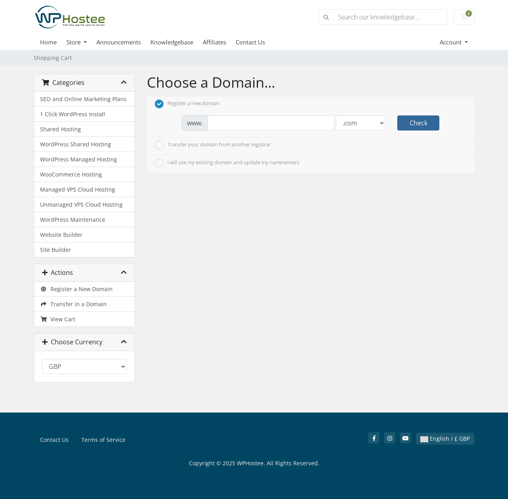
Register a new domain (187, 104)
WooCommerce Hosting (71, 174)
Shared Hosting (60, 129)
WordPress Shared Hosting (75, 144)
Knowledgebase (171, 42)
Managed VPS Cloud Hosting (77, 189)
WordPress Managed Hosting (78, 159)
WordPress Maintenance (72, 219)
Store (74, 42)
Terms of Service (103, 439)
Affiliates (214, 42)
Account (451, 42)
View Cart (57, 319)
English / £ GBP (445, 438)
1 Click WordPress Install (72, 114)
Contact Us (250, 42)
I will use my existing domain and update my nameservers (227, 163)
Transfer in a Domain (73, 304)
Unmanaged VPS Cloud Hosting (81, 204)
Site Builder (55, 249)
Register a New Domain (76, 289)
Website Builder (61, 234)
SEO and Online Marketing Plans (83, 99)
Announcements (118, 42)
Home (48, 42)
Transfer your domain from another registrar (213, 145)
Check (418, 123)
